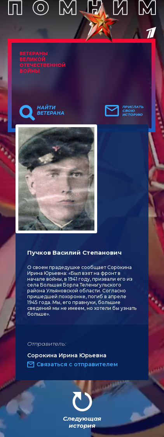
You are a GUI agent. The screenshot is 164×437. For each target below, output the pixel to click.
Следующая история (82, 422)
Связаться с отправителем (77, 364)
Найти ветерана (51, 110)
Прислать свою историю (133, 111)
